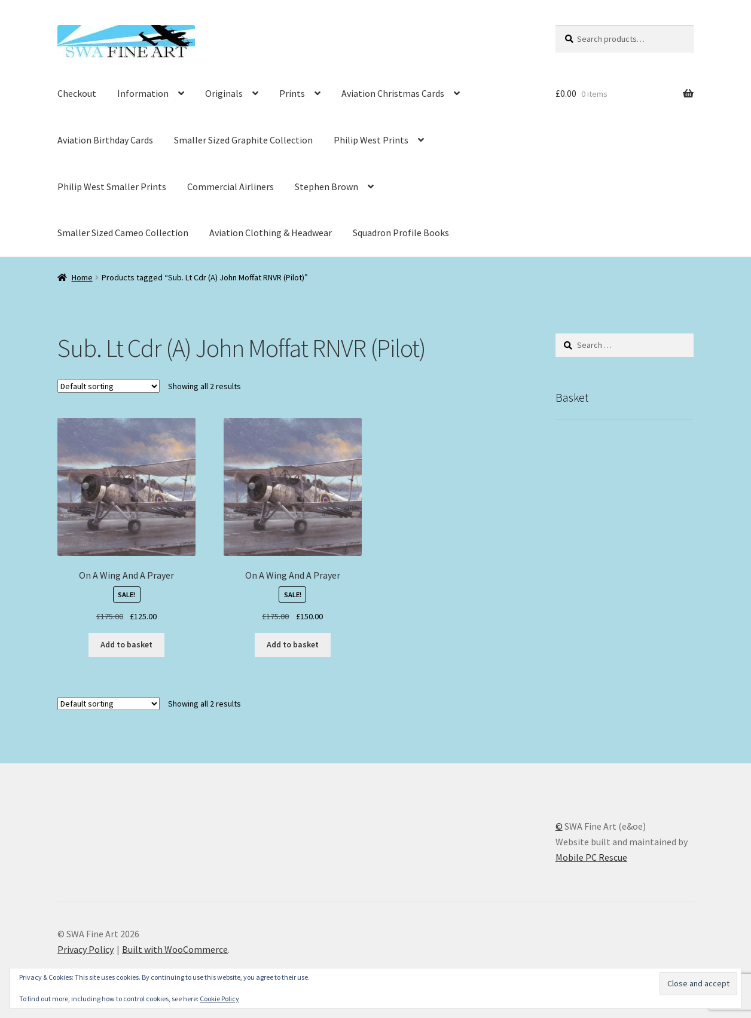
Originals (224, 93)
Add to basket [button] (126, 644)
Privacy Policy (85, 949)
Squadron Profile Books (401, 233)
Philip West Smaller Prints (111, 186)
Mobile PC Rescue (591, 857)
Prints (292, 93)
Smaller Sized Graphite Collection (243, 140)
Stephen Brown (326, 186)
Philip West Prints (371, 140)
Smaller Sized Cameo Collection (122, 233)
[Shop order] (108, 386)
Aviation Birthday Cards (105, 140)
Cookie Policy (219, 998)
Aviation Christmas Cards (392, 93)
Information (143, 93)
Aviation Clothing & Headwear (270, 233)
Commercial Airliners (230, 186)
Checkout (76, 93)
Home (82, 277)
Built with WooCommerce (175, 949)
